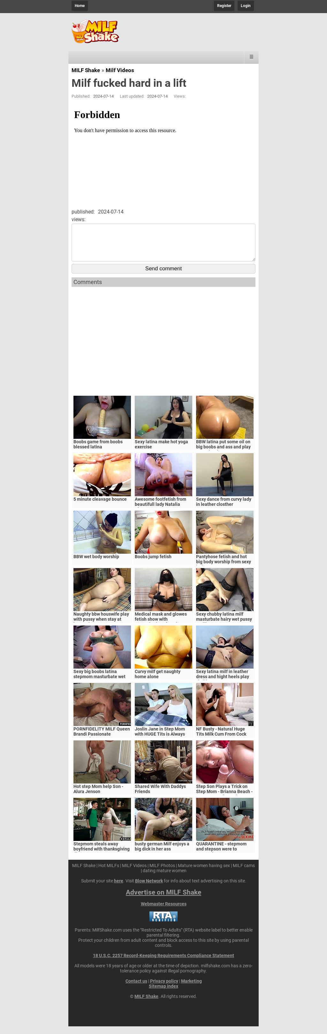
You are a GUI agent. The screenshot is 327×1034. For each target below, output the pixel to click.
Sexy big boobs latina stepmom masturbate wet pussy (99, 684)
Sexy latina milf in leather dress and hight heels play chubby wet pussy (222, 684)
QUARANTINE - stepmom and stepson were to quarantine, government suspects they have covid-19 (225, 859)
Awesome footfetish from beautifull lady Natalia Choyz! (160, 512)
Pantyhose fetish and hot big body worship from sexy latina (223, 569)
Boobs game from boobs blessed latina (98, 452)
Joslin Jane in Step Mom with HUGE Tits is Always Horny (160, 741)
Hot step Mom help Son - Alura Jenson (98, 796)
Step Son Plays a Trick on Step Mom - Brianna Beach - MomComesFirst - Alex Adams (224, 801)
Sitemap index (163, 993)
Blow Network (149, 888)
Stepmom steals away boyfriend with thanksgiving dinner (101, 856)
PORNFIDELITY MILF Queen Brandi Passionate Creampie (101, 741)
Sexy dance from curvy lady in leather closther (223, 509)
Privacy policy (164, 988)
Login (246, 6)
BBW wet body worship (96, 564)
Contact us (136, 988)
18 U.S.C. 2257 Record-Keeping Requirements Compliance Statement (163, 963)
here (118, 888)
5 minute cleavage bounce (100, 506)
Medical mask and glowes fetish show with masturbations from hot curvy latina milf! (161, 629)
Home (80, 6)
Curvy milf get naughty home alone (157, 682)
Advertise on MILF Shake (163, 900)
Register (224, 6)
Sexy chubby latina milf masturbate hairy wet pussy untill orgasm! (224, 626)
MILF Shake (86, 70)
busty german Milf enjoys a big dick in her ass (162, 854)
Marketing (191, 988)
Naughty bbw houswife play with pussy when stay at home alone (101, 626)
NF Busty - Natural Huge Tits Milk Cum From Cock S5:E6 (221, 741)
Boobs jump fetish (153, 564)
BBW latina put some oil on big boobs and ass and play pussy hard (223, 454)
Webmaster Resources (163, 911)
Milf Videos (120, 70)
